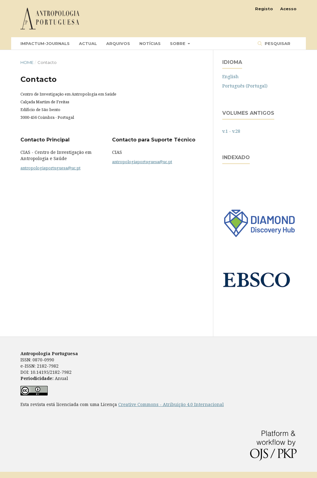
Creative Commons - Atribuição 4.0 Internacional (171, 404)
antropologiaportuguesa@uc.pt (50, 168)
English (230, 76)
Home (26, 62)
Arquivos (118, 43)
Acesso (288, 8)
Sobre (178, 43)
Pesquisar (276, 43)
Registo (264, 8)
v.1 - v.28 (231, 131)
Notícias (150, 43)
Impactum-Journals (45, 43)
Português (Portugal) (244, 86)
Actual (88, 43)
